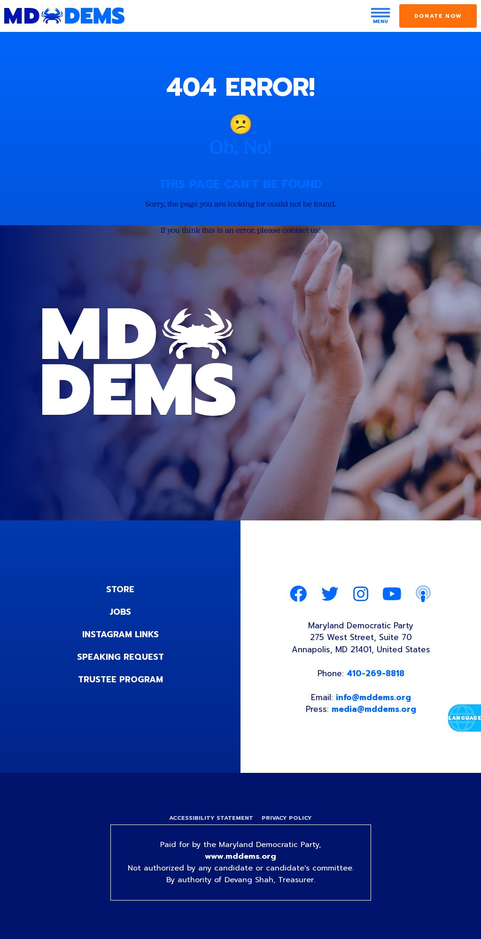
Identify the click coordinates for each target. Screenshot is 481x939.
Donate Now (438, 16)
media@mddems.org (374, 709)
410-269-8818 (375, 673)
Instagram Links (120, 634)
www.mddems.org (240, 856)
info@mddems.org (373, 697)
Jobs (120, 611)
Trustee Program (120, 679)
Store (120, 589)
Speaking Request (120, 657)
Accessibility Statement (211, 818)
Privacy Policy (287, 818)
